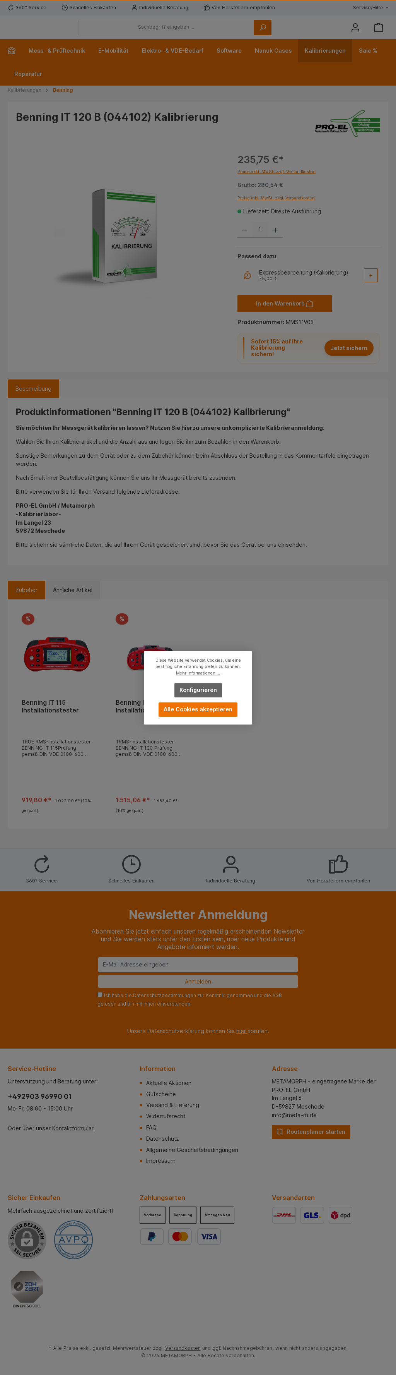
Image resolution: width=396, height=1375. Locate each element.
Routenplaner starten (311, 1131)
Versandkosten (183, 1348)
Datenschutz (162, 1138)
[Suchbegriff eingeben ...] (209, 33)
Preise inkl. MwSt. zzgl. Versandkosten (276, 209)
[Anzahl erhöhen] (275, 242)
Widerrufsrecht (165, 1116)
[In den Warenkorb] (284, 315)
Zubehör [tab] (26, 602)
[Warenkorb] (378, 33)
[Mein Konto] (355, 33)
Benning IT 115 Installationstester (50, 718)
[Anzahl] (260, 242)
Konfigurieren (198, 690)
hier (242, 1031)
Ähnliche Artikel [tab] (72, 602)
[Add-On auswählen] (371, 287)
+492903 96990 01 (40, 1096)
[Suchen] (305, 33)
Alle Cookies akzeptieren (198, 709)
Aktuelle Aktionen (168, 1083)
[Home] (15, 62)
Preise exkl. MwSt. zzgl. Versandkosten (276, 183)
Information (158, 1069)
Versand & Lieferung (172, 1105)
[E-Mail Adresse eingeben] (198, 964)
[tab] (33, 400)
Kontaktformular (72, 1128)
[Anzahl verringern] (244, 242)
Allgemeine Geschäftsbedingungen (192, 1150)
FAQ (151, 1127)
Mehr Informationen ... (198, 672)
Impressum (161, 1160)
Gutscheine (161, 1094)
